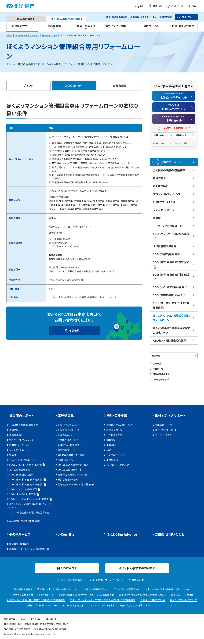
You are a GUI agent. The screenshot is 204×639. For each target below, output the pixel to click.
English (139, 6)
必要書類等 (119, 85)
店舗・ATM (159, 135)
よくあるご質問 (180, 143)
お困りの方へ (158, 143)
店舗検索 (74, 330)
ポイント (28, 85)
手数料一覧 (181, 135)
